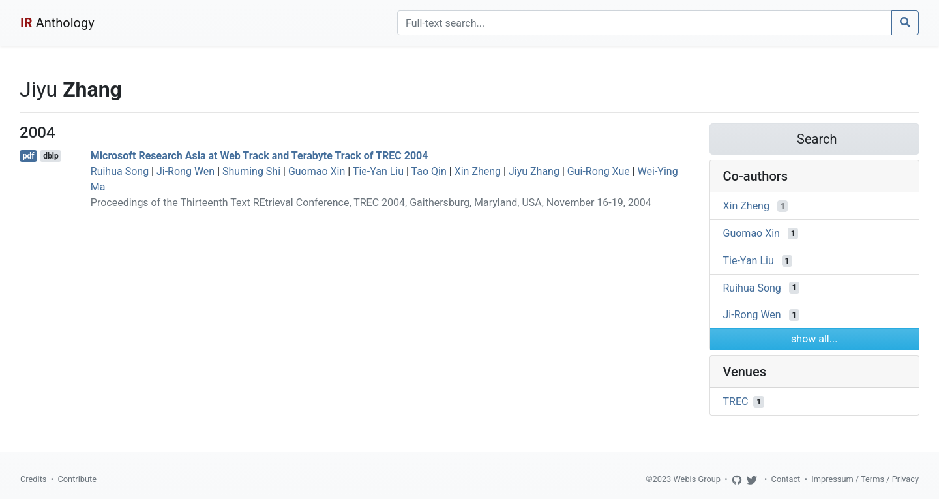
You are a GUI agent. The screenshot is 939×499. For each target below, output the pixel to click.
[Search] (644, 22)
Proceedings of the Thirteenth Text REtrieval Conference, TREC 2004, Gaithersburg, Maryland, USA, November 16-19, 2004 (371, 202)
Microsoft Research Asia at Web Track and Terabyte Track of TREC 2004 (259, 155)
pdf (29, 155)
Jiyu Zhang (534, 171)
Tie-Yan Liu (378, 171)
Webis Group (697, 479)
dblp (50, 155)
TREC (736, 401)
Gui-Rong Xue (598, 171)
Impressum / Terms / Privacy (865, 479)
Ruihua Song (120, 171)
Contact (786, 479)
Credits (33, 479)
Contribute (77, 479)
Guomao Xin (316, 171)
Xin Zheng (478, 171)
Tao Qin (429, 171)
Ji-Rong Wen (185, 171)
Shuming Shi (251, 171)
